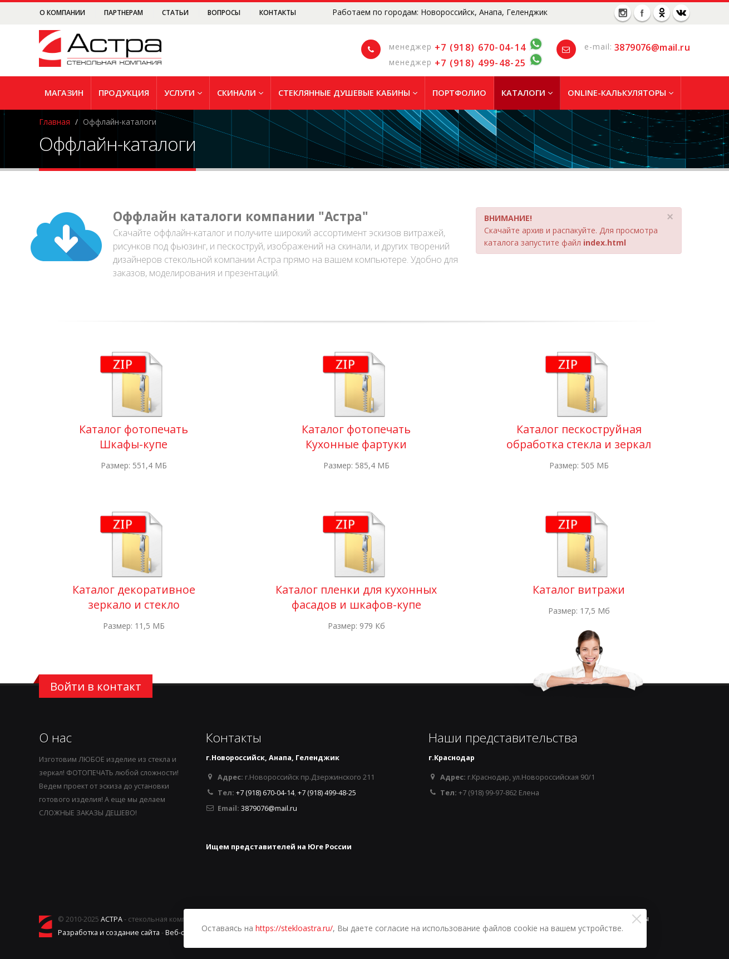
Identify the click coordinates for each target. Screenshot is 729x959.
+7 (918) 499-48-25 (480, 63)
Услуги (183, 92)
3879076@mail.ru (652, 47)
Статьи (176, 12)
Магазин (64, 92)
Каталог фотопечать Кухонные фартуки (356, 437)
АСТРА (111, 919)
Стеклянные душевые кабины (347, 92)
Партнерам (124, 12)
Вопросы (225, 12)
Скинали (240, 92)
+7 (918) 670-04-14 (480, 47)
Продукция (123, 92)
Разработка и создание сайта (109, 932)
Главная (54, 121)
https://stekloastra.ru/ (294, 928)
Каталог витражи (579, 589)
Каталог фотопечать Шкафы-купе (133, 437)
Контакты (277, 12)
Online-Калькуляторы (620, 92)
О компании (63, 12)
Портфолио (459, 92)
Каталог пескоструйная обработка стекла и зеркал (578, 437)
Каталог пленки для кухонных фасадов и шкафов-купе (356, 597)
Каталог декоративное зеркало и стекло (133, 597)
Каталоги (527, 92)
